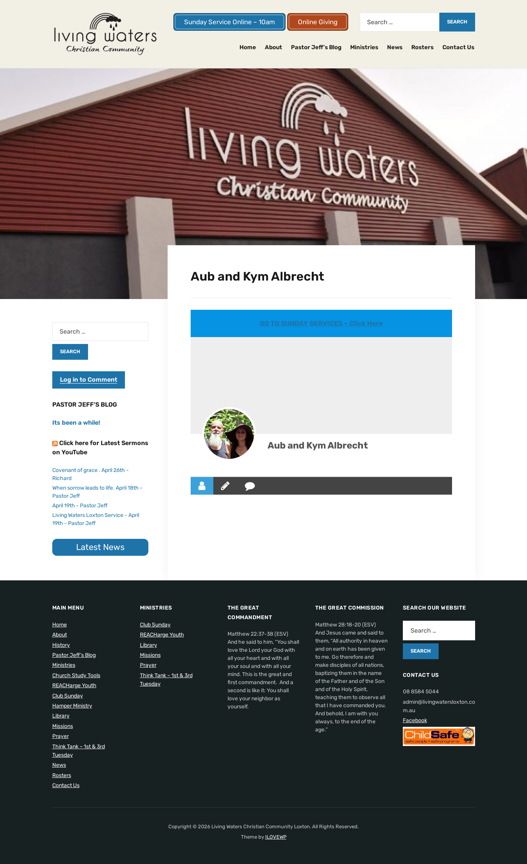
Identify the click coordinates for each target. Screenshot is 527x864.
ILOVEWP (275, 837)
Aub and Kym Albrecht (318, 445)
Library (61, 716)
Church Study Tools (76, 675)
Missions (62, 726)
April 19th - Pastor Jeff (80, 505)
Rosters (422, 47)
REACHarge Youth (74, 685)
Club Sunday (67, 696)
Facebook (415, 720)
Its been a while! (76, 422)
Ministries (364, 47)
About (273, 47)
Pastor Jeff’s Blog (316, 47)
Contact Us (458, 47)
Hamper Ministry (72, 706)
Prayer (60, 736)
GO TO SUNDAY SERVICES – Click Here (321, 323)
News (394, 47)
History (61, 645)
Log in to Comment (88, 379)
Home (247, 47)
